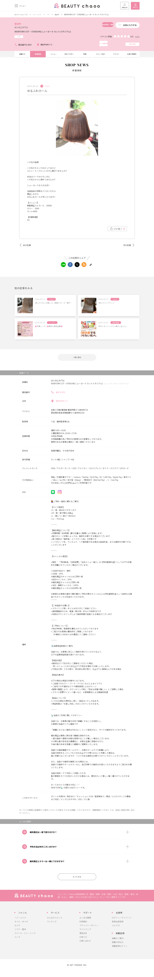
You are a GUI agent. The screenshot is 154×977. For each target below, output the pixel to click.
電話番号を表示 (23, 47)
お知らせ (125, 5)
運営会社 (83, 939)
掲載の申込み (117, 948)
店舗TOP (22, 57)
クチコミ (116, 57)
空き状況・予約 (99, 25)
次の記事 (128, 249)
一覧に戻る (77, 362)
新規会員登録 (117, 927)
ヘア (51, 14)
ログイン (135, 5)
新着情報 (38, 57)
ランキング (52, 927)
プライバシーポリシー (89, 931)
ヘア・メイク (40, 14)
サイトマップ (85, 935)
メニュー (53, 57)
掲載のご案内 (117, 944)
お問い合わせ (85, 947)
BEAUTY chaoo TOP (22, 14)
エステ (17, 931)
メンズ (17, 943)
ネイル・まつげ (21, 927)
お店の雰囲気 (132, 57)
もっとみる (77, 882)
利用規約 (83, 927)
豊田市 (61, 14)
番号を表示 (58, 397)
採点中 (137, 40)
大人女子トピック (54, 923)
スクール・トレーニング (25, 939)
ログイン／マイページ (121, 923)
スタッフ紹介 (100, 57)
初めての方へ (69, 57)
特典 (85, 57)
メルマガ (116, 931)
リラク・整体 (20, 935)
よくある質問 (85, 923)
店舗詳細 (64, 47)
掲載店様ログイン (119, 952)
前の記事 (26, 249)
